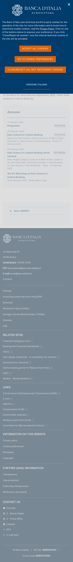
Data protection (11, 480)
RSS (7, 529)
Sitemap (7, 290)
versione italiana (36, 86)
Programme (13, 125)
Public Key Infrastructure (16, 486)
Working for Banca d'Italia (16, 308)
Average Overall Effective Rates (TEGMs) (24, 314)
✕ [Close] (69, 4)
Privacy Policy (47, 28)
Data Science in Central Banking (25, 134)
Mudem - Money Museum (16, 378)
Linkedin (9, 524)
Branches (8, 302)
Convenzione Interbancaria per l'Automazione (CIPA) (30, 393)
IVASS (6, 351)
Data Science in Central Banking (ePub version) (28, 154)
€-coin (6, 398)
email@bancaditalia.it (21, 273)
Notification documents (15, 492)
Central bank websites (14, 414)
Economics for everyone (15, 362)
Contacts (7, 279)
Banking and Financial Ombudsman (21, 346)
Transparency (10, 474)
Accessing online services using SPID (22, 296)
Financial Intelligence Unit (16, 341)
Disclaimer (8, 452)
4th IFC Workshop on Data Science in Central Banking (27, 175)
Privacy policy (10, 440)
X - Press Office (13, 518)
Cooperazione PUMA (14, 409)
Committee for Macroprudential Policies (23, 425)
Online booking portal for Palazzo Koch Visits (26, 367)
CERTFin (7, 404)
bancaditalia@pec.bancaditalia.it (24, 268)
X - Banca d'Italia (13, 513)
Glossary (7, 320)
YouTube (9, 508)
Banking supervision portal (17, 420)
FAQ (5, 326)
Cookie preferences (13, 446)
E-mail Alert (11, 535)
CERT (6, 373)
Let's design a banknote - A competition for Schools (29, 357)
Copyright (8, 458)
